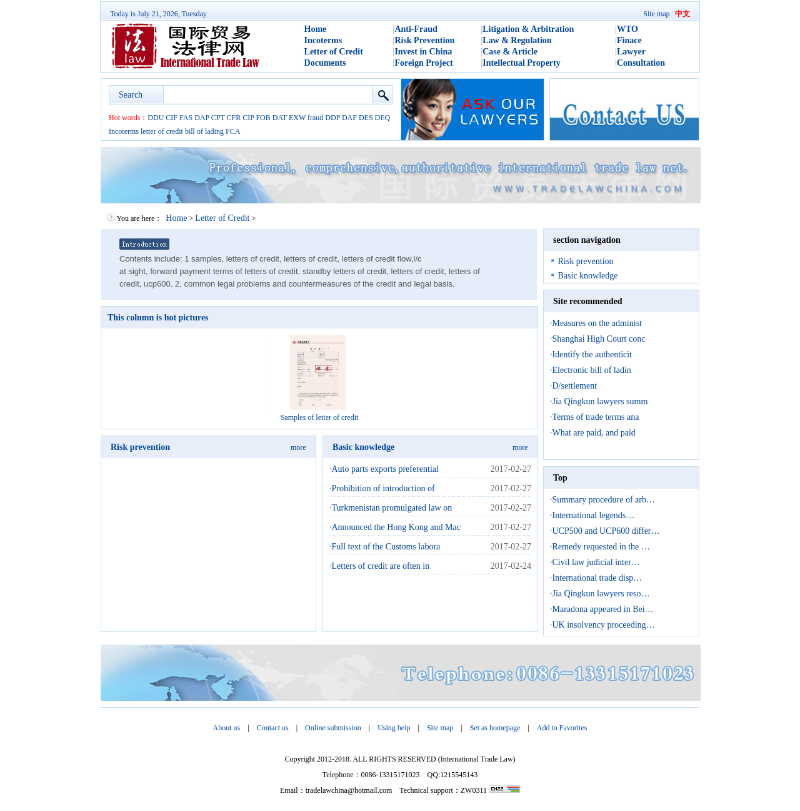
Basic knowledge (363, 447)
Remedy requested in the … (601, 546)
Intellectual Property (521, 63)
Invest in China (423, 51)
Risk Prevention (424, 40)
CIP (248, 117)
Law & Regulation (516, 40)
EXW (297, 117)
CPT (218, 117)
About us (227, 727)
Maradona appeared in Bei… (603, 609)
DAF (349, 117)
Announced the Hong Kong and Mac (396, 527)
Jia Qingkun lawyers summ (600, 401)
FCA (233, 131)
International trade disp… (597, 578)
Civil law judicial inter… (596, 562)
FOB (263, 117)
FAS (185, 117)
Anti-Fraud (415, 29)
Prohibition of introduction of (383, 488)
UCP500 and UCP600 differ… (606, 531)
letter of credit (162, 131)
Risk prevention (140, 447)
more (298, 447)
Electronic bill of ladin (591, 370)
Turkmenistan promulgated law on (392, 508)
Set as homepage (495, 727)
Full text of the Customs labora (386, 546)
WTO (627, 29)
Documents (325, 63)
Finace (629, 40)
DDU (156, 117)
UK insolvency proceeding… (603, 625)
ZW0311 (474, 790)
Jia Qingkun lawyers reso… (601, 593)
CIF (172, 117)
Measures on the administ (597, 323)
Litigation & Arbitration (528, 29)
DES (366, 117)
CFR (234, 117)
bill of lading (204, 131)
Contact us (273, 727)
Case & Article (510, 51)
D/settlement (575, 385)
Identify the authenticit (592, 354)
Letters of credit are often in (381, 566)
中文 (682, 13)
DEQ (383, 117)
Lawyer (631, 51)
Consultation (641, 63)
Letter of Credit (333, 51)
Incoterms (323, 40)
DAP (201, 117)
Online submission (333, 727)
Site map (656, 13)
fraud (315, 117)
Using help (394, 727)
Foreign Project (423, 63)
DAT (279, 117)
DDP (332, 117)
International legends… (593, 515)
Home (315, 29)
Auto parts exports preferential (385, 469)
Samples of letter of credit (320, 417)
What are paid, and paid (594, 432)
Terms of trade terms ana (595, 417)
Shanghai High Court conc (599, 339)
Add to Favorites (562, 727)
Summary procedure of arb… (603, 499)
